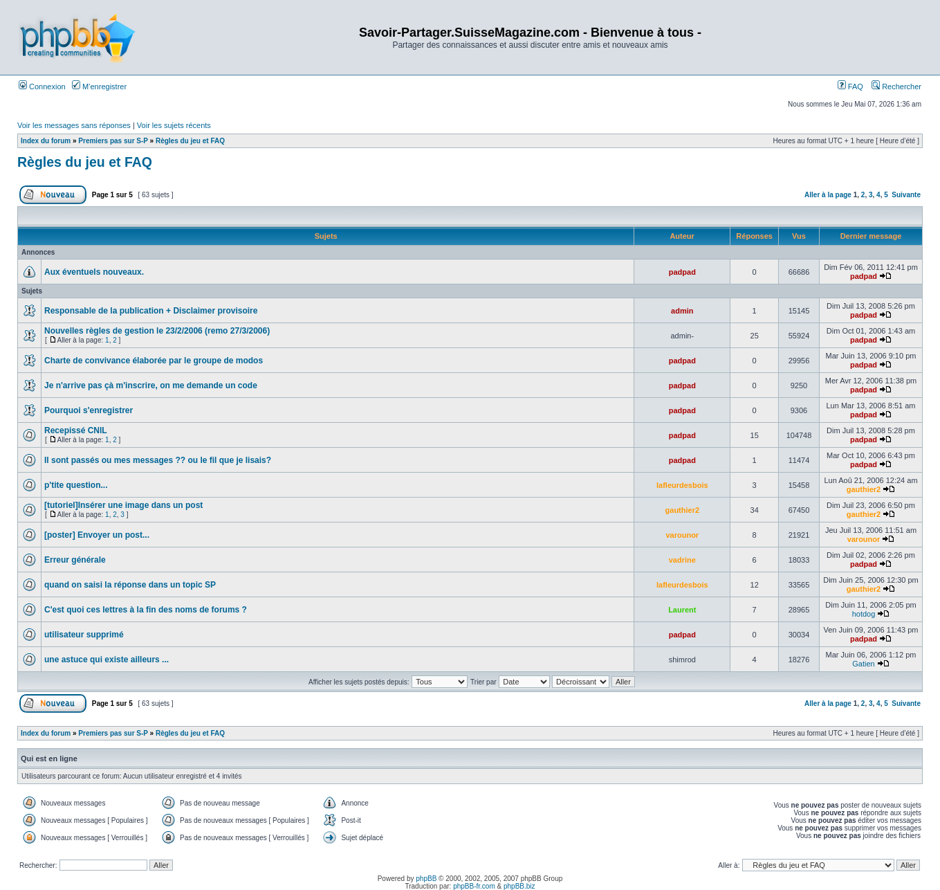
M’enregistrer (99, 86)
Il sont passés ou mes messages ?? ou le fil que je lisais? (157, 460)
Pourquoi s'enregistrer (88, 410)
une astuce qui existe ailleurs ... (106, 659)
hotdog (864, 614)
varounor (682, 535)
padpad (682, 272)
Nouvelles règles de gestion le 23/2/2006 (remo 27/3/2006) (157, 331)
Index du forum (46, 141)
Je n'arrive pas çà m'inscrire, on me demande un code (150, 385)
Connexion (42, 86)
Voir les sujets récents (174, 125)
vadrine (682, 560)
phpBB (426, 878)
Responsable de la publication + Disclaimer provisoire (150, 311)
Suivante (906, 195)
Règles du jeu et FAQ (190, 141)
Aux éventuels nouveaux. (94, 272)
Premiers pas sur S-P (112, 141)
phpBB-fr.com (474, 886)
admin (682, 311)
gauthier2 (864, 489)
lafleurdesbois (682, 485)
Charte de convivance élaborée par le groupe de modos (153, 360)
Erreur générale (75, 560)
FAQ (850, 86)
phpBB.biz (519, 886)
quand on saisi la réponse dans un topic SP (130, 585)
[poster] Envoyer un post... (96, 535)
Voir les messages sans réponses (74, 125)
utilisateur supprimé (84, 634)
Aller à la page (827, 195)
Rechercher (896, 86)
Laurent (682, 610)
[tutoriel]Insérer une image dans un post (123, 505)
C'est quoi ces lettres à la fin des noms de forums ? (145, 610)
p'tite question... (76, 485)
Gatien (863, 664)
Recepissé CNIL (75, 430)
